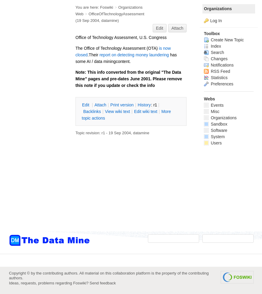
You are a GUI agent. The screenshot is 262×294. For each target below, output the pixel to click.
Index (212, 46)
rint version (122, 104)
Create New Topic (224, 39)
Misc (211, 111)
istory (144, 104)
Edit (159, 28)
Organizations (218, 8)
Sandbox (215, 124)
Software (215, 130)
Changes (216, 58)
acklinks (92, 111)
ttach (100, 104)
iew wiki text (117, 111)
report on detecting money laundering (134, 54)
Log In (216, 20)
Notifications (219, 65)
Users (213, 143)
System (214, 136)
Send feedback (103, 283)
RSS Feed (217, 71)
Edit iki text (145, 111)
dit (86, 104)
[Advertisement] (33, 121)
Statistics (216, 77)
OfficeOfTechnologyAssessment (116, 14)
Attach (178, 28)
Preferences (218, 84)
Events (214, 105)
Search (214, 52)
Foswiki (106, 7)
